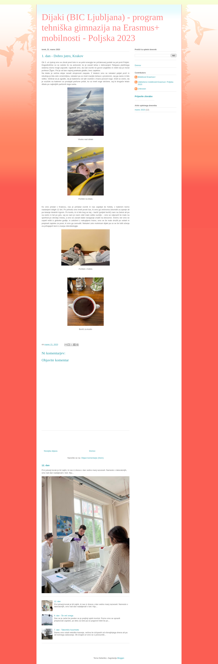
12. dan (46, 465)
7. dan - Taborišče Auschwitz (66, 630)
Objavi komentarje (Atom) (92, 458)
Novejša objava (50, 451)
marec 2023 (140, 110)
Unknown (142, 89)
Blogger (120, 658)
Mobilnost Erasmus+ (147, 77)
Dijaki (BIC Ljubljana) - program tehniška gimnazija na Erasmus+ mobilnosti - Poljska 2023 (102, 27)
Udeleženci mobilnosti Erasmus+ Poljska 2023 (155, 83)
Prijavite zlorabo (143, 96)
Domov (92, 451)
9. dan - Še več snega (63, 615)
